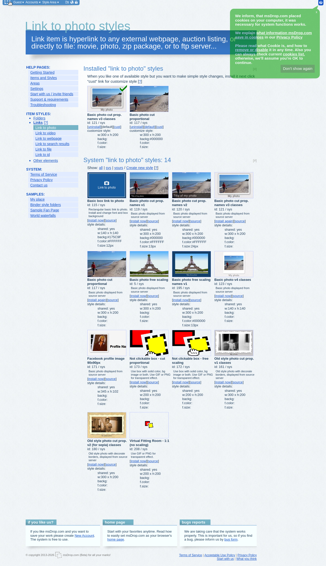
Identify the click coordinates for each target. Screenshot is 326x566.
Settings (36, 89)
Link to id (42, 155)
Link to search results (52, 144)
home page (115, 539)
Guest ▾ (18, 2)
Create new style (139, 168)
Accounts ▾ (33, 2)
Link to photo (45, 128)
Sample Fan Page (44, 210)
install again (224, 221)
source (111, 220)
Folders (39, 118)
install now (96, 220)
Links (38, 122)
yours (118, 168)
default (150, 127)
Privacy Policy (41, 180)
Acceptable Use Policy (219, 555)
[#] (255, 160)
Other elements (45, 161)
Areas (35, 83)
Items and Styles (43, 78)
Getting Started (42, 72)
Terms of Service (43, 174)
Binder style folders (45, 205)
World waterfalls (43, 216)
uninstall (94, 127)
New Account (84, 535)
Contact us (38, 185)
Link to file (43, 149)
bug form (230, 539)
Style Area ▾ (50, 2)
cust (117, 127)
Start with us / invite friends (51, 94)
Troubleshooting (43, 105)
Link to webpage (48, 138)
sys (108, 168)
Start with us (225, 559)
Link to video (45, 133)
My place (37, 199)
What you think (246, 559)
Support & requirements (49, 99)
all (101, 168)
